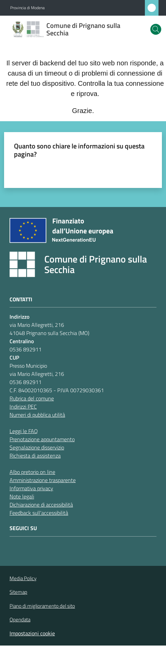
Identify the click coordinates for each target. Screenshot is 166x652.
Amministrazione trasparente (43, 480)
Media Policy (23, 578)
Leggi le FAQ (24, 431)
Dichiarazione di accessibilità (41, 504)
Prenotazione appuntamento (42, 439)
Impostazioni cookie (32, 633)
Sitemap (18, 592)
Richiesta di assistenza (35, 455)
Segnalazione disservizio (37, 447)
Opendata (20, 619)
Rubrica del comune (32, 398)
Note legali (22, 496)
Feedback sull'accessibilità (39, 513)
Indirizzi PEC (23, 406)
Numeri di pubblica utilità (37, 415)
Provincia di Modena (27, 8)
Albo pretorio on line (32, 472)
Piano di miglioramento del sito (42, 606)
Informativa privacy (31, 488)
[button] (156, 29)
